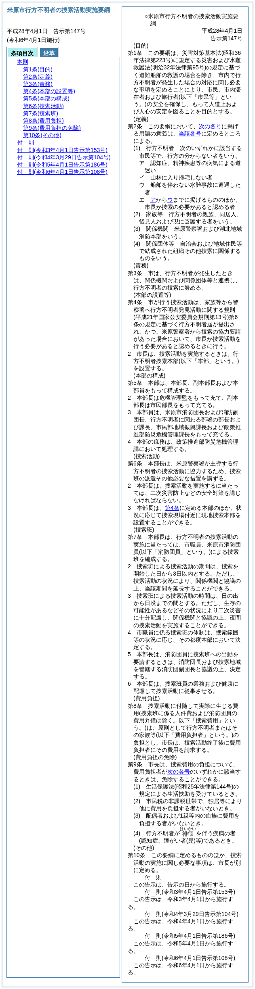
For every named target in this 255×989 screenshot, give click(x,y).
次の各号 (210, 126)
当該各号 (190, 133)
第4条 (172, 508)
